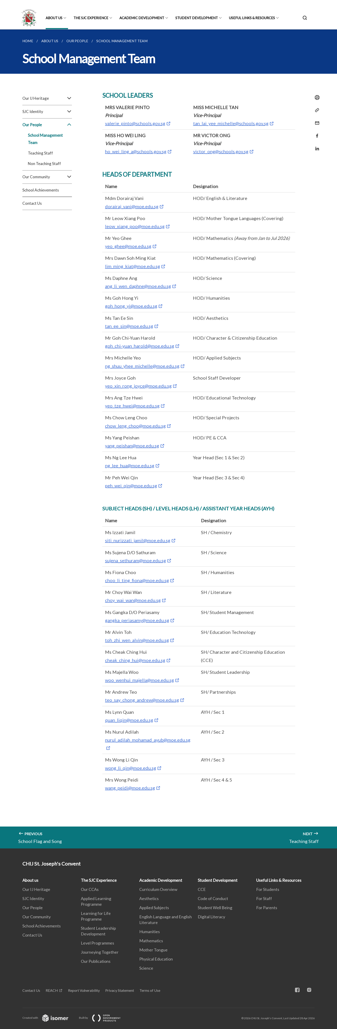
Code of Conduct (213, 898)
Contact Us (32, 203)
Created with (49, 1017)
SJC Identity (47, 111)
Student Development (196, 18)
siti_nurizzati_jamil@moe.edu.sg (137, 540)
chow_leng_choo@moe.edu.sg (135, 425)
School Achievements (40, 190)
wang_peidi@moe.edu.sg (130, 787)
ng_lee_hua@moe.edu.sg (129, 465)
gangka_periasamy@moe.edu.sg (137, 620)
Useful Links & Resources (252, 18)
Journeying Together (99, 952)
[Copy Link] (315, 110)
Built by (103, 1017)
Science (146, 968)
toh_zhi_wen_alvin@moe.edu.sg (137, 640)
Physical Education (156, 958)
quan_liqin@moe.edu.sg (129, 720)
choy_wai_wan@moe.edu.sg (133, 600)
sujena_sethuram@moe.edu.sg (135, 560)
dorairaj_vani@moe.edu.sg (131, 206)
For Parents (266, 907)
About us (54, 18)
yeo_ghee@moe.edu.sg (128, 246)
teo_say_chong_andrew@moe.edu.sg (142, 700)
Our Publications (96, 961)
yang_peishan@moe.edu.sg (132, 445)
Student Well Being (215, 907)
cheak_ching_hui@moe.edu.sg (135, 660)
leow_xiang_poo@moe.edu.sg (135, 226)
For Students (267, 889)
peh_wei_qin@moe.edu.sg (131, 485)
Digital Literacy (211, 916)
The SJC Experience (91, 18)
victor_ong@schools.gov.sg (220, 151)
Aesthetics (149, 898)
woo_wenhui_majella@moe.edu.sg (139, 680)
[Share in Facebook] (315, 133)
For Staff (264, 898)
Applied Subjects (154, 907)
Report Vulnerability (84, 990)
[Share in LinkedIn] (315, 146)
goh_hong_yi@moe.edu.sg (131, 306)
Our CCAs (90, 889)
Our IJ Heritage (47, 98)
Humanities (149, 931)
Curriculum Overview (158, 889)
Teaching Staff (40, 153)
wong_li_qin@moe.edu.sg (130, 768)
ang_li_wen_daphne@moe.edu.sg (138, 286)
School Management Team (45, 139)
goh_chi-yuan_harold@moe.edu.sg (139, 346)
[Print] (315, 97)
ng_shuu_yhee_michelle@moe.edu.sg (142, 366)
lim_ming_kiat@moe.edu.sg (132, 266)
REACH (52, 990)
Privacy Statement (119, 990)
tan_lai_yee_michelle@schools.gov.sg (231, 123)
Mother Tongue (153, 949)
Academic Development (141, 18)
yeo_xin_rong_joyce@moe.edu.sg (138, 385)
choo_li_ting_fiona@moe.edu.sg (137, 580)
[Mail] (315, 120)
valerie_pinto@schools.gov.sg (135, 123)
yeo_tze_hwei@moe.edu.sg (132, 405)
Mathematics (151, 940)
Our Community (47, 177)
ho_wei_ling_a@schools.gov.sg (135, 151)
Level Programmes (97, 942)
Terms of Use (150, 990)
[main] (168, 438)
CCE (202, 889)
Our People (47, 125)
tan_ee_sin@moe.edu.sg (129, 326)
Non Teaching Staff (44, 163)
